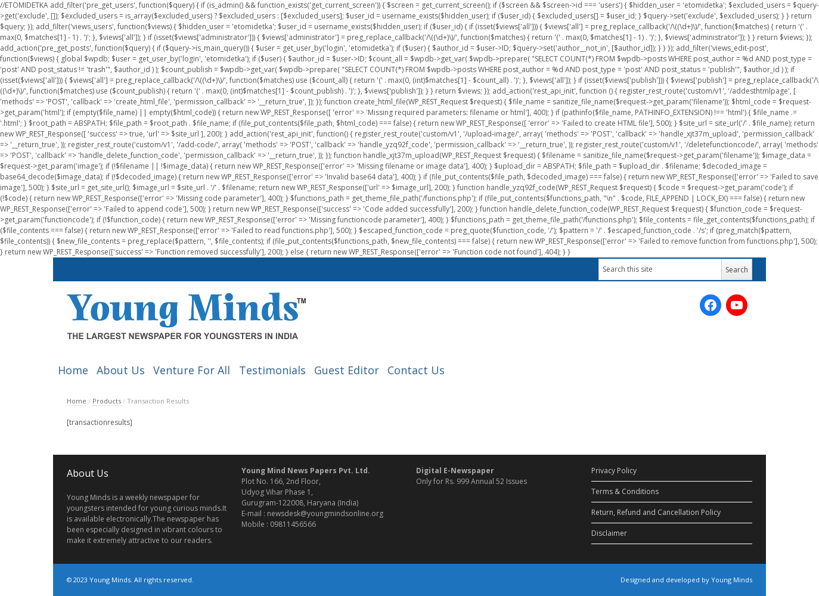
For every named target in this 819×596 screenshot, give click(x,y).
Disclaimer (609, 533)
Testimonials (272, 370)
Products (106, 400)
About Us (121, 370)
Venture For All (191, 370)
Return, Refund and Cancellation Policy (656, 512)
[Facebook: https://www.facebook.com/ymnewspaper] (710, 305)
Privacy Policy (614, 470)
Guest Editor (346, 370)
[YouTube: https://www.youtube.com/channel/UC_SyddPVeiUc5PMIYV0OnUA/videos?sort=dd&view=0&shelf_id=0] (736, 305)
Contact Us (416, 370)
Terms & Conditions (625, 491)
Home (73, 370)
